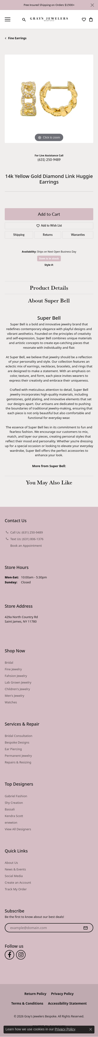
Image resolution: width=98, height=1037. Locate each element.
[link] (16, 19)
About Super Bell (49, 300)
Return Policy (35, 993)
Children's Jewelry (17, 689)
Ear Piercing (13, 749)
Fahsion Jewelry (16, 676)
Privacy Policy (62, 993)
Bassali (10, 809)
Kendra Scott (14, 816)
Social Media (14, 876)
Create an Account (18, 882)
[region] (49, 99)
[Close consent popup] (90, 1029)
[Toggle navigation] (7, 19)
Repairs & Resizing (18, 762)
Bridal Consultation (18, 736)
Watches (11, 702)
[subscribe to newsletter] (85, 928)
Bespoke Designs (17, 742)
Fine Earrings (17, 38)
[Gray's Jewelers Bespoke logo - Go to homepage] (49, 19)
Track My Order (16, 889)
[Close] (92, 5)
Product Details (49, 288)
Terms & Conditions (27, 1003)
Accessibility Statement (67, 1003)
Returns (48, 235)
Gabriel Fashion (16, 796)
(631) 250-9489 (49, 159)
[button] (24, 19)
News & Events (15, 869)
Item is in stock (49, 258)
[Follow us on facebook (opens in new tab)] (9, 955)
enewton (11, 822)
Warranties (78, 235)
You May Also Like (49, 482)
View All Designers (18, 829)
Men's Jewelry (14, 695)
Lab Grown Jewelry (18, 682)
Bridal (9, 662)
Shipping (18, 235)
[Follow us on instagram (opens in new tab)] (21, 955)
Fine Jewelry (13, 669)
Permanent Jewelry (18, 755)
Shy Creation (14, 802)
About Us (11, 863)
